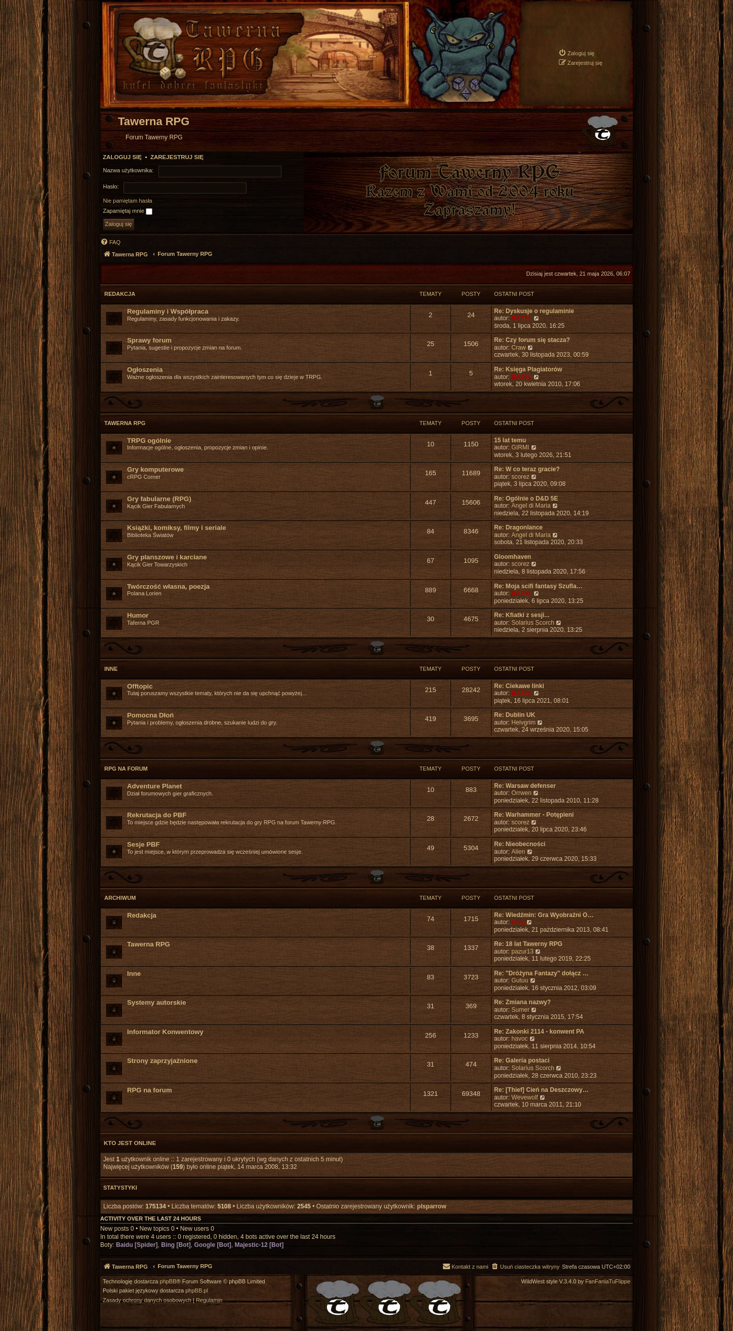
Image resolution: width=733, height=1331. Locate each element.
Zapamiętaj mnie (127, 211)
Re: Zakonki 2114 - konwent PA (539, 1031)
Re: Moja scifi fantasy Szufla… (538, 586)
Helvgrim (523, 722)
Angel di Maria (530, 505)
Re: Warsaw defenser (525, 785)
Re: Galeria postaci (522, 1060)
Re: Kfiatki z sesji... (522, 615)
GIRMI (520, 447)
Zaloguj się (122, 157)
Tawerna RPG (124, 423)
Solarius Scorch (532, 622)
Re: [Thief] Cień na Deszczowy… (541, 1089)
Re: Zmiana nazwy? (522, 1002)
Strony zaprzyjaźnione (162, 1060)
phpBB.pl (196, 1290)
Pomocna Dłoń (150, 715)
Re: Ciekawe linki (519, 686)
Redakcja (119, 294)
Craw (518, 347)
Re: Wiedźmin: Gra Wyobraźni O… (544, 915)
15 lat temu (510, 440)
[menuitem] (576, 53)
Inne (110, 669)
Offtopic (140, 686)
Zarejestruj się (176, 157)
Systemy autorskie (156, 1002)
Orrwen (521, 792)
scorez (520, 476)
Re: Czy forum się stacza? (532, 340)
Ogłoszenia (144, 369)
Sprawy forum (149, 340)
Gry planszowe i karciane (167, 557)
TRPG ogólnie (149, 440)
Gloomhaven (512, 556)
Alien (518, 851)
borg (518, 922)
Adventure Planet (154, 786)
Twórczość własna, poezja (168, 586)
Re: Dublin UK (514, 714)
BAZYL (521, 318)
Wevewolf (524, 1097)
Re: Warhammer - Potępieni (534, 814)
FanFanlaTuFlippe (607, 1281)
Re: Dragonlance (518, 527)
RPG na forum (126, 769)
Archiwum (120, 898)
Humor (138, 615)
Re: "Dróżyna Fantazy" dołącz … (541, 973)
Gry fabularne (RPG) (159, 499)
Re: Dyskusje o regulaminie (534, 311)
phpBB (168, 1281)
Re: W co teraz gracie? (527, 469)
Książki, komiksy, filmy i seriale (176, 527)
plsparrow (431, 1206)
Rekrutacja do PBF (156, 815)
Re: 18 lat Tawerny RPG (528, 943)
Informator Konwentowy (165, 1032)
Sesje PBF (143, 844)
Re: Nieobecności (519, 844)
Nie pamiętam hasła (127, 201)
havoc (519, 1038)
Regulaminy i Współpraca (168, 311)
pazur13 (522, 951)
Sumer (520, 1009)
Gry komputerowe (155, 469)
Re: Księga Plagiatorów (528, 369)
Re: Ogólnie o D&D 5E (526, 498)
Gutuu (519, 980)
